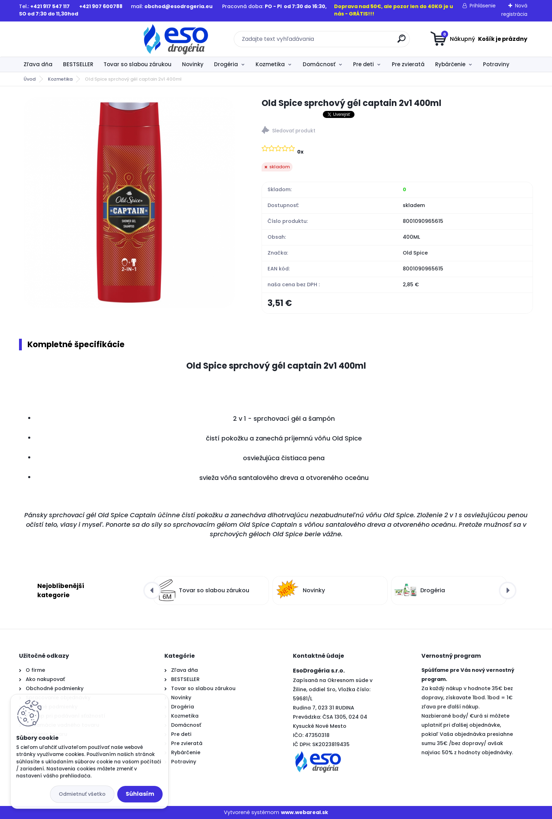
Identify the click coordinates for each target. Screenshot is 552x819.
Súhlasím (140, 794)
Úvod (30, 79)
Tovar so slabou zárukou (137, 64)
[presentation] (152, 591)
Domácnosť (319, 64)
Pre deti (363, 64)
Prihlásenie (483, 5)
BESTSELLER (78, 64)
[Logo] (62, 39)
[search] (345, 41)
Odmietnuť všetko (82, 794)
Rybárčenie (450, 64)
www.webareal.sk (304, 812)
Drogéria (226, 64)
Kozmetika (270, 64)
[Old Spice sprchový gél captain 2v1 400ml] (129, 202)
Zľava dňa (38, 64)
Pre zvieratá (408, 64)
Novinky (192, 64)
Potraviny (496, 64)
